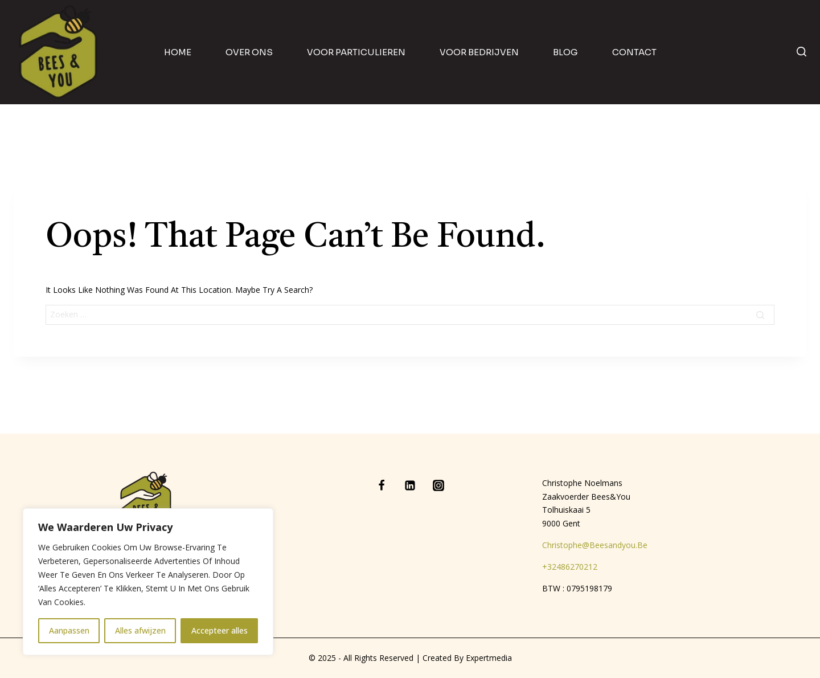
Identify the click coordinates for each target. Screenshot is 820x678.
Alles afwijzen (140, 630)
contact (634, 52)
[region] (148, 581)
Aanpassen (69, 630)
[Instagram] (438, 485)
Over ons (249, 52)
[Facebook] (381, 485)
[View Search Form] (801, 52)
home (177, 52)
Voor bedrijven (479, 52)
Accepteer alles (219, 630)
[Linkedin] (410, 485)
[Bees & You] (59, 52)
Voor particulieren (356, 52)
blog (565, 52)
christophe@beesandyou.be (594, 545)
